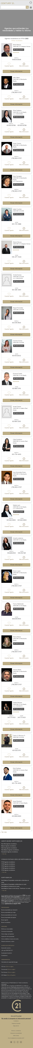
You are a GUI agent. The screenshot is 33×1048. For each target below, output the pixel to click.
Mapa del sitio (16, 1025)
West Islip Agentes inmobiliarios (9, 848)
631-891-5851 (16, 290)
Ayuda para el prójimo (6, 953)
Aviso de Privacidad (16, 1016)
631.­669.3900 (16, 816)
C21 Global (8, 975)
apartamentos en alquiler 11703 (13, 903)
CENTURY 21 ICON (18, 211)
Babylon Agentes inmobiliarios (8, 845)
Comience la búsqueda (6, 931)
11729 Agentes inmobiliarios (8, 862)
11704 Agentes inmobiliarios (8, 870)
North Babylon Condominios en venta (10, 886)
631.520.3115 (16, 750)
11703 (24, 895)
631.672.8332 (16, 356)
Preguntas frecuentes (16, 1023)
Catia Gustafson (17, 439)
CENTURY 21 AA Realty (19, 112)
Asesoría (4, 926)
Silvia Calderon (17, 110)
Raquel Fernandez (18, 308)
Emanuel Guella (17, 373)
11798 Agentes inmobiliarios (8, 868)
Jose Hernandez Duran (19, 472)
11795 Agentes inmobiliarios (8, 864)
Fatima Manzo (17, 637)
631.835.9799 (11, 125)
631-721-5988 (16, 224)
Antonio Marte (17, 669)
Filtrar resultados (17, 40)
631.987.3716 (16, 388)
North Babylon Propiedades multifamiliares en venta (13, 884)
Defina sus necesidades (7, 929)
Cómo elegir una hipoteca (7, 934)
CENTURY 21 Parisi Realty (20, 803)
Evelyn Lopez (17, 571)
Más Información (24, 65)
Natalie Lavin (16, 505)
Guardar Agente (9, 65)
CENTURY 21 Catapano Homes (21, 46)
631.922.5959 (11, 520)
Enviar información (16, 71)
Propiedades (5, 907)
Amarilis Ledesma (18, 538)
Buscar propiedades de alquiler (8, 917)
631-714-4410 (16, 454)
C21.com (7, 966)
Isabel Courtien (17, 209)
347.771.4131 (11, 717)
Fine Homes (8, 972)
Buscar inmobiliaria (5, 922)
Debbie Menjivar (17, 702)
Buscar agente (4, 920)
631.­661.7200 (16, 421)
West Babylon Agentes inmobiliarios (10, 849)
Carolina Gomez (17, 341)
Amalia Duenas (17, 275)
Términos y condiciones (16, 1030)
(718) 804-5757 (16, 92)
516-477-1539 (16, 257)
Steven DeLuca (17, 242)
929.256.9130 (16, 619)
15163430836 (16, 59)
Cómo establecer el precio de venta (9, 939)
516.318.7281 (22, 553)
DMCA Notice (16, 1035)
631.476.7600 (16, 323)
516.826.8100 (11, 553)
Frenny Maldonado (18, 604)
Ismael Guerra (17, 406)
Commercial (8, 969)
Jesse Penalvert (17, 801)
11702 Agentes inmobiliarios (8, 866)
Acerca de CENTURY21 (7, 945)
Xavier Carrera (17, 143)
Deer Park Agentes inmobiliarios (9, 843)
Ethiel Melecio (17, 44)
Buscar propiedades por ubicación (9, 910)
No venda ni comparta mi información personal (16, 1018)
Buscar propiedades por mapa (8, 912)
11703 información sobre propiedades (10, 896)
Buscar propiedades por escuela (9, 915)
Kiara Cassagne (17, 176)
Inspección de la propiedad (7, 936)
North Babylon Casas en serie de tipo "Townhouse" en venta (15, 888)
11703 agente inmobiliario (7, 901)
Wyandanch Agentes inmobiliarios (9, 851)
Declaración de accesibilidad (16, 1033)
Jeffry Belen (16, 77)
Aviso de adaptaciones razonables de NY (16, 1038)
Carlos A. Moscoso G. (19, 735)
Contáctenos (4, 955)
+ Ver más (3, 832)
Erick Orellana (17, 768)
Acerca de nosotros (6, 948)
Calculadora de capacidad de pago (9, 962)
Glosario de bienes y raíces (7, 941)
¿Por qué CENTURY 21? (7, 950)
